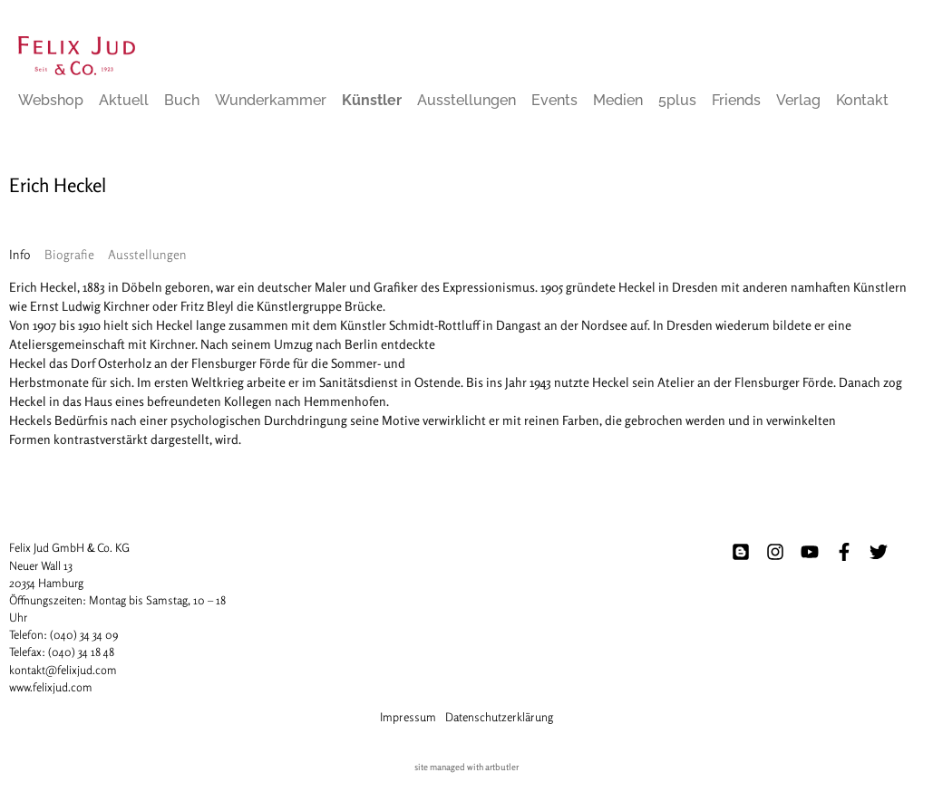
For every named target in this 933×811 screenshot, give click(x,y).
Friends (736, 100)
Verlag (798, 100)
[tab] (20, 254)
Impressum (408, 717)
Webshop (50, 100)
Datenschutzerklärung (499, 717)
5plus (677, 100)
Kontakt (862, 100)
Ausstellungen (466, 100)
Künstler (372, 100)
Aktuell (124, 100)
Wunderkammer (270, 100)
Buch (181, 100)
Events (554, 100)
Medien (618, 100)
